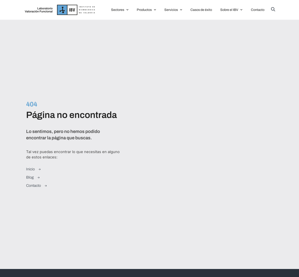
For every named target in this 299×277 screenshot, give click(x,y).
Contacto (257, 10)
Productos (146, 10)
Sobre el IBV (231, 10)
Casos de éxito (201, 10)
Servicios (173, 10)
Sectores (120, 10)
